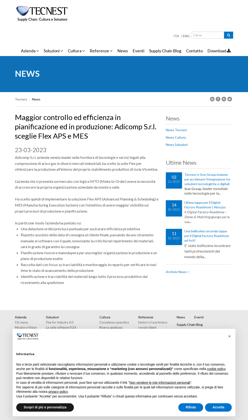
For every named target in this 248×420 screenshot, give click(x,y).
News (122, 50)
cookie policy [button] (216, 369)
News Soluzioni (177, 145)
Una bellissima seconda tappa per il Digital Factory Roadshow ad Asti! (206, 235)
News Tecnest (176, 130)
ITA (176, 36)
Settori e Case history (152, 322)
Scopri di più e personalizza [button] (45, 407)
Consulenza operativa (114, 322)
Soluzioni (53, 50)
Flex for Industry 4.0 (59, 322)
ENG (186, 36)
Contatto (194, 50)
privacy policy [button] (58, 391)
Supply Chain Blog (165, 50)
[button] (229, 336)
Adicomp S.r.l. (25, 157)
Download (219, 50)
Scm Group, (193, 189)
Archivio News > (177, 272)
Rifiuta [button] (191, 407)
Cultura (76, 50)
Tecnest (21, 99)
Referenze (101, 50)
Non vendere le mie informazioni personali (159, 382)
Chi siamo (21, 322)
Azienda (30, 50)
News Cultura (176, 137)
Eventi (138, 50)
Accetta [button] (218, 407)
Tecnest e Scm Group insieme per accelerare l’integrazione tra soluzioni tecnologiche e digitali (207, 179)
